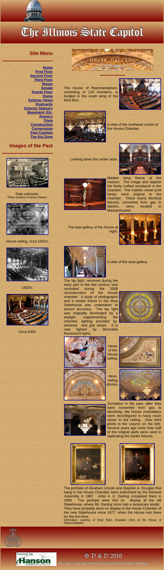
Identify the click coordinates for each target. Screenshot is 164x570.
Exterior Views (41, 100)
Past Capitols (41, 133)
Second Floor (41, 76)
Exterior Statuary (38, 108)
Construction (42, 124)
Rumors (46, 116)
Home (48, 68)
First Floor (44, 72)
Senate (47, 88)
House (47, 84)
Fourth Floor (42, 92)
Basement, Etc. (40, 112)
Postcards (44, 104)
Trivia (48, 120)
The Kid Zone (41, 137)
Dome (48, 96)
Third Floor (43, 80)
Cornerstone (42, 129)
